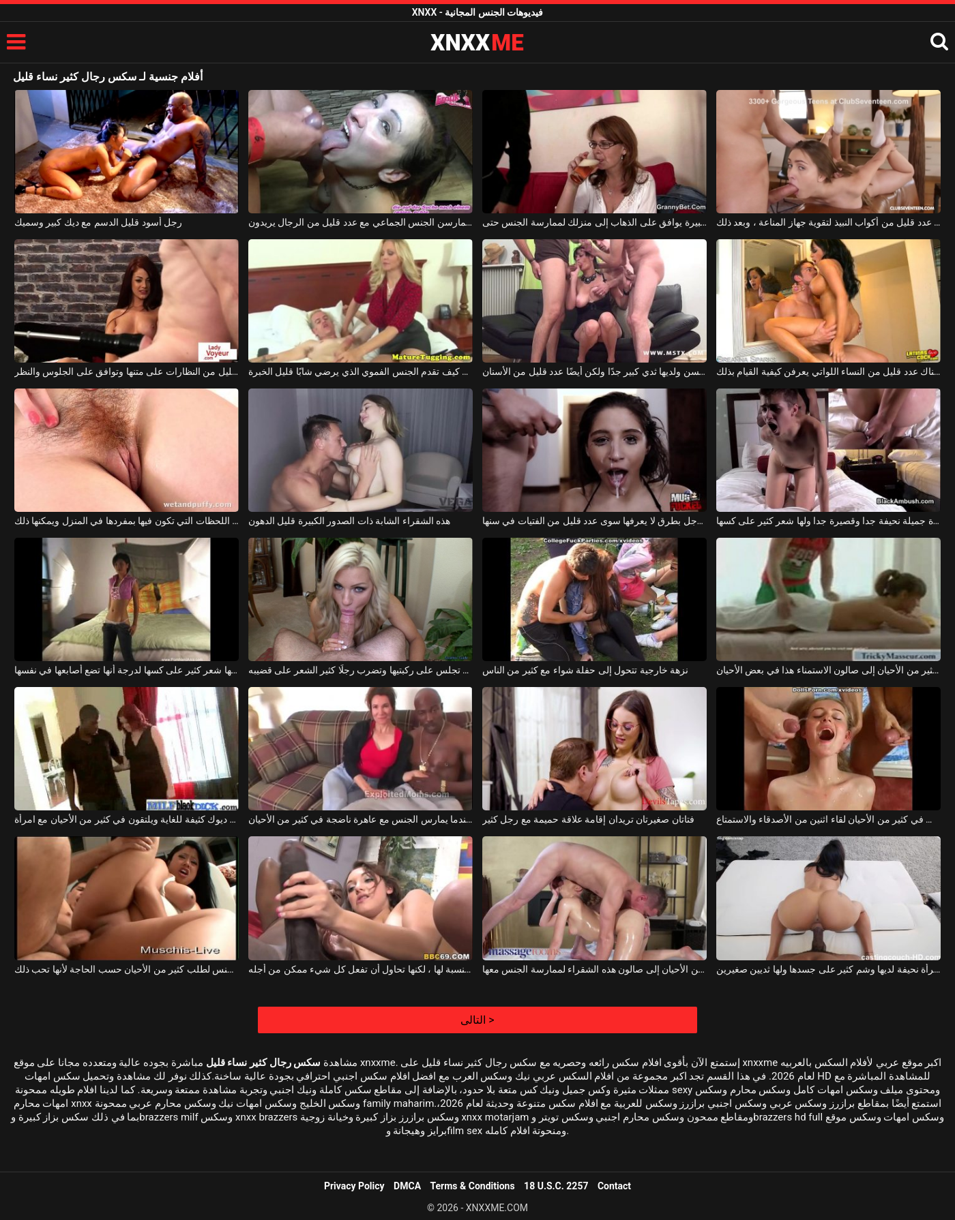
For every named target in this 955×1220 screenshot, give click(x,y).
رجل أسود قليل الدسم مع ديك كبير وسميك (98, 222)
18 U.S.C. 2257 (556, 1185)
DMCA (407, 1185)
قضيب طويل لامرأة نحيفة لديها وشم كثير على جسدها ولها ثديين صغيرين (828, 969)
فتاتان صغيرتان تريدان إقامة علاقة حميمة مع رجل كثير (588, 819)
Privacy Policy (354, 1185)
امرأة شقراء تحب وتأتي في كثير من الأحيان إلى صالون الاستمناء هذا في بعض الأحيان (828, 670)
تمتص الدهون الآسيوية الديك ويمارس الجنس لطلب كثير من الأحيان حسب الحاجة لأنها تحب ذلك (126, 969)
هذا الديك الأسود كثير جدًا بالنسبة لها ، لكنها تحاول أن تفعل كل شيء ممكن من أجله (360, 969)
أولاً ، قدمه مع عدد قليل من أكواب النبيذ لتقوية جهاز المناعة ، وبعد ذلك (828, 222)
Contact (614, 1185)
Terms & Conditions (472, 1185)
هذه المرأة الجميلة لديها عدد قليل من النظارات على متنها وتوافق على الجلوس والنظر (126, 371)
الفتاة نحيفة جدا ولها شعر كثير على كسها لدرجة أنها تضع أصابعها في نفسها (126, 670)
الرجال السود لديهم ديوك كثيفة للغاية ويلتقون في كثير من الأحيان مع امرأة (126, 819)
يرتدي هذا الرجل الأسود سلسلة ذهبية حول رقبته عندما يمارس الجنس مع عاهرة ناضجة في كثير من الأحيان (360, 819)
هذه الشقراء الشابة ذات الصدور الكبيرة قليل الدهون (349, 520)
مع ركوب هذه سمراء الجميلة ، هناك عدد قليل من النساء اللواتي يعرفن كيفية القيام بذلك (828, 371)
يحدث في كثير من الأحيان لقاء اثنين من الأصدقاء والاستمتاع (828, 819)
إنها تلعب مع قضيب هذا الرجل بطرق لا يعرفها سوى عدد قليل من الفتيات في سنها (594, 520)
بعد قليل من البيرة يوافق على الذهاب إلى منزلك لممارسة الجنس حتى (594, 222)
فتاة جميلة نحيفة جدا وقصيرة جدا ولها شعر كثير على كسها (828, 520)
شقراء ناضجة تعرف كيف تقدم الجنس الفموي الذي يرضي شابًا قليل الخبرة (360, 371)
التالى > (477, 1019)
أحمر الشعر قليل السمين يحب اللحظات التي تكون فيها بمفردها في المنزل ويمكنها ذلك (126, 520)
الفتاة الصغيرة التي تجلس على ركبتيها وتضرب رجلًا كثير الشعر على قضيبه (360, 670)
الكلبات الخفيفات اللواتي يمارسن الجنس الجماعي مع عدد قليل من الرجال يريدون (360, 222)
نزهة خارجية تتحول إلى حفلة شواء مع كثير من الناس (585, 670)
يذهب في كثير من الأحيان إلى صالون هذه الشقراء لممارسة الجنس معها (594, 969)
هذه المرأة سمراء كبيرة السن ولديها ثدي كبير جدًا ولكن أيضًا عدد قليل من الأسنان (594, 371)
